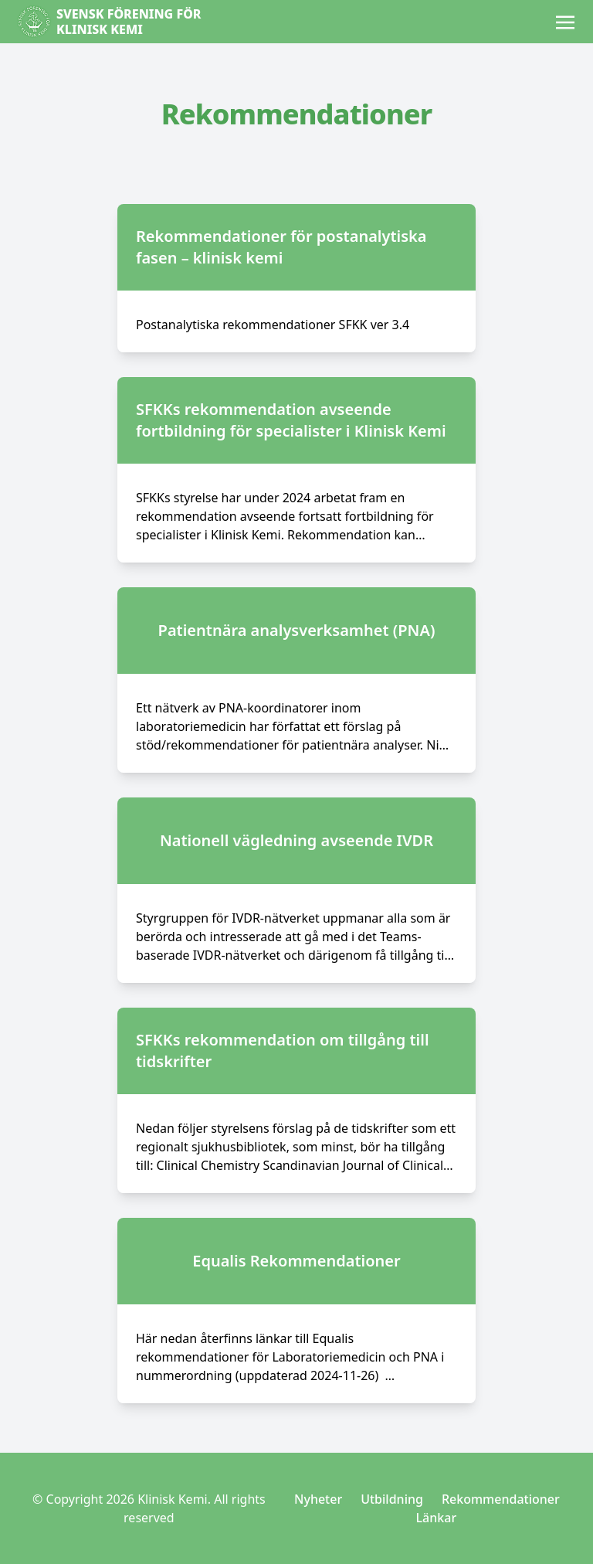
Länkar (436, 1517)
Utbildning (392, 1499)
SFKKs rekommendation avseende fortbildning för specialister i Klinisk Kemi (291, 420)
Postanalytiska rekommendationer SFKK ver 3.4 (272, 324)
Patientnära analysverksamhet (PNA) (296, 630)
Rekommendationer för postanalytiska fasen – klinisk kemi (281, 247)
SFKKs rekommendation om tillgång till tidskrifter (282, 1050)
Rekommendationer (501, 1499)
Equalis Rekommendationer (296, 1260)
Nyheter (318, 1499)
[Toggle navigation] (565, 20)
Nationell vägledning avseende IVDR (296, 840)
